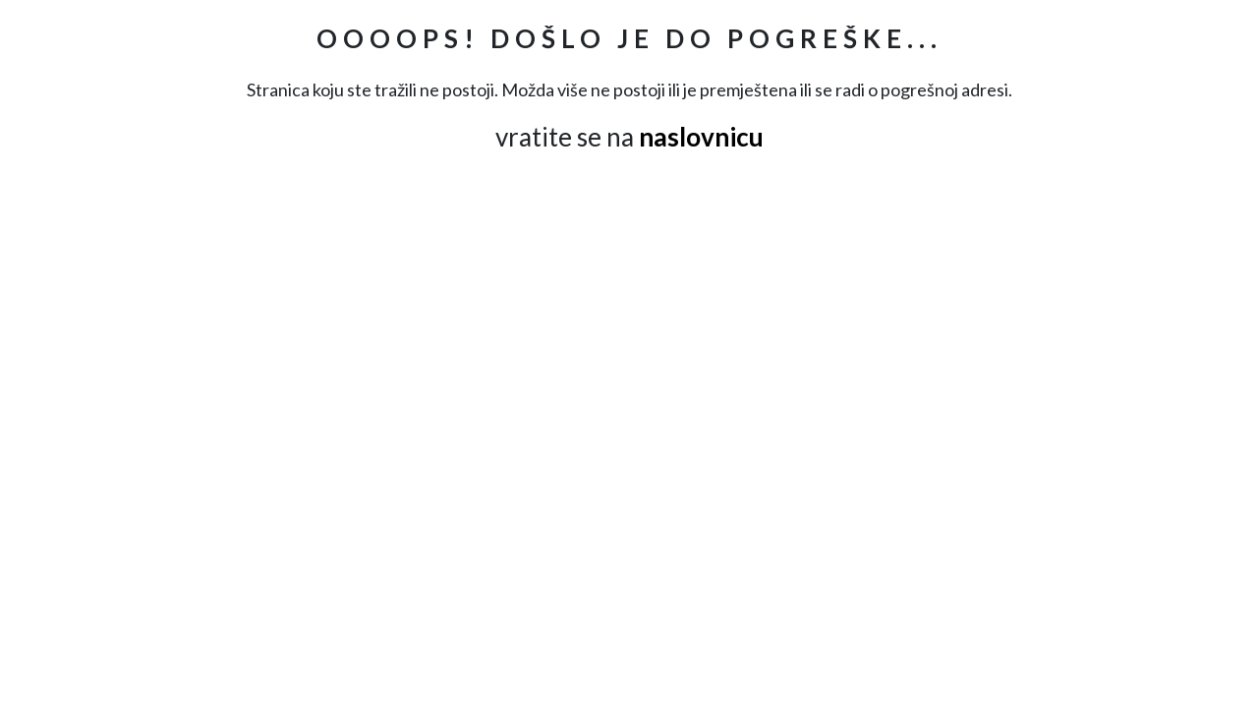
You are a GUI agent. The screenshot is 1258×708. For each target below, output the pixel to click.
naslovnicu (701, 136)
